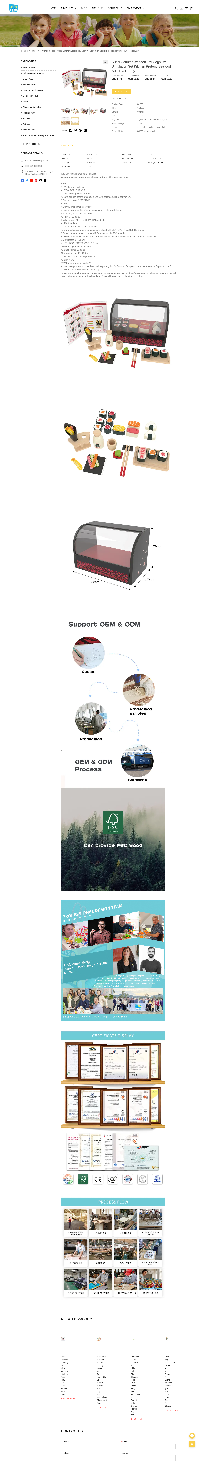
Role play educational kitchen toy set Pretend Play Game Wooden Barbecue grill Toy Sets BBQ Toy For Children (163, 1359)
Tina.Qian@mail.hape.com (36, 158)
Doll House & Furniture (33, 71)
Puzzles (26, 116)
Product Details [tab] (68, 143)
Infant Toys (28, 77)
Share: (64, 128)
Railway (26, 122)
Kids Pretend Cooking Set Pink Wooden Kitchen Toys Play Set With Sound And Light (74, 1358)
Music (25, 99)
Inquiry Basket (119, 96)
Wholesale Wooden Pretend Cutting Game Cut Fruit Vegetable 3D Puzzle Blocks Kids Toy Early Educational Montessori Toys (103, 1360)
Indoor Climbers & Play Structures (38, 133)
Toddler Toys (29, 128)
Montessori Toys (30, 94)
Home (23, 49)
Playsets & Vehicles (32, 105)
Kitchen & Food (48, 49)
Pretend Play (29, 111)
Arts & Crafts (29, 65)
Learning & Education (33, 88)
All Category (34, 49)
